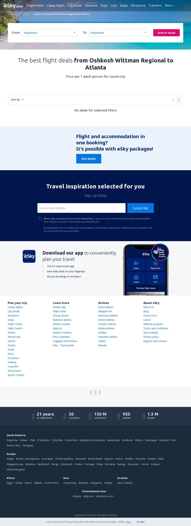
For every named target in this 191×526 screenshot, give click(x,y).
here (128, 521)
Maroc (28, 482)
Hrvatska (140, 458)
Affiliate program (153, 324)
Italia (160, 458)
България (47, 458)
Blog (146, 311)
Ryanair (102, 345)
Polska (78, 464)
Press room (150, 315)
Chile (32, 440)
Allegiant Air (105, 311)
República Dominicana (92, 440)
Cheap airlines (61, 315)
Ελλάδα (129, 458)
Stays (104, 5)
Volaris (102, 341)
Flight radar (59, 311)
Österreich (67, 464)
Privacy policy (151, 336)
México (139, 440)
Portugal (89, 464)
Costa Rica (71, 440)
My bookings (150, 332)
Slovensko (133, 464)
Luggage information (65, 341)
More (168, 5)
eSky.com (88, 496)
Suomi (145, 464)
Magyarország (15, 464)
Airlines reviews (61, 324)
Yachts (11, 341)
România (110, 464)
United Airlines (106, 319)
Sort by (15, 99)
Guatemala (113, 440)
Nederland (43, 464)
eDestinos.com (105, 496)
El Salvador (43, 440)
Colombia (57, 440)
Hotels (11, 332)
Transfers (155, 5)
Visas (11, 353)
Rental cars (14, 336)
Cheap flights (56, 5)
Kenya (18, 482)
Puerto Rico (13, 445)
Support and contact (155, 341)
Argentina (12, 440)
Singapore (96, 482)
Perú (173, 440)
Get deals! (88, 159)
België (10, 458)
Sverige (121, 464)
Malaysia (83, 482)
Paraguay (27, 445)
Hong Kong (69, 482)
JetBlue (102, 332)
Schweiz (155, 464)
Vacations (91, 5)
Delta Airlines (105, 307)
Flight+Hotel (35, 5)
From (16, 32)
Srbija (99, 464)
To (85, 32)
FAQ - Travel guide (63, 345)
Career (147, 319)
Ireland (152, 458)
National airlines (62, 319)
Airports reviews (62, 332)
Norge (55, 464)
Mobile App (59, 307)
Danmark (80, 458)
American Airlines (108, 315)
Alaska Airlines (106, 328)
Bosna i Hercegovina (28, 458)
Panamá (164, 440)
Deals (124, 5)
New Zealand (124, 482)
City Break (74, 5)
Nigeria (38, 482)
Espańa (108, 458)
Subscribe (140, 208)
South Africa (51, 482)
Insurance (13, 358)
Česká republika (64, 458)
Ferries (12, 345)
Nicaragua (151, 440)
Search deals (166, 33)
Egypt (10, 482)
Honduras (127, 440)
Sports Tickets (16, 375)
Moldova (30, 464)
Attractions (138, 5)
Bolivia (24, 440)
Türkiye (108, 482)
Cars (114, 5)
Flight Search (15, 328)
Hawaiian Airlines (107, 336)
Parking (12, 362)
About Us (148, 307)
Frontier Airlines (107, 324)
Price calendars (61, 336)
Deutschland (95, 458)
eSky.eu (77, 496)
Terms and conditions (155, 328)
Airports (57, 328)
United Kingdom (16, 469)
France (119, 458)
